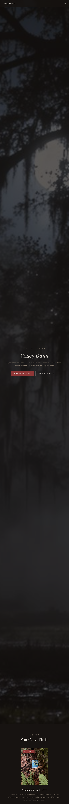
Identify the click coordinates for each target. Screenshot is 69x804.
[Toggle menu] (65, 3)
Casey (9, 3)
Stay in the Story (47, 374)
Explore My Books (22, 374)
